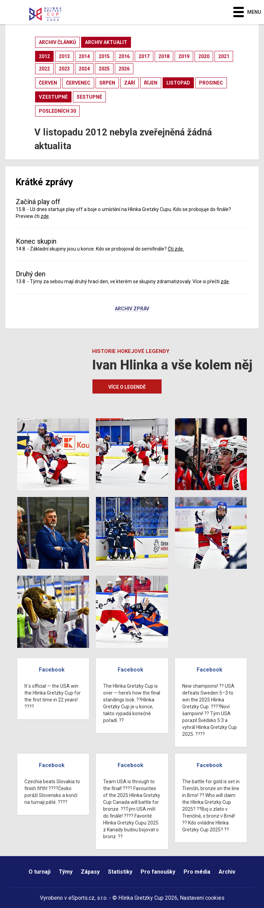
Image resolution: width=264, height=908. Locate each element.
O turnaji (40, 871)
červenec (78, 83)
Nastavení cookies (202, 898)
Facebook (52, 669)
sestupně (89, 97)
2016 (124, 56)
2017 (144, 56)
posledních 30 (57, 111)
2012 (44, 56)
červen (48, 83)
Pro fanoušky (158, 871)
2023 (64, 68)
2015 (104, 56)
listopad (178, 83)
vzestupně (53, 97)
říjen (150, 83)
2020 (203, 56)
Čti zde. (176, 249)
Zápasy (90, 871)
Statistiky (120, 871)
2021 (223, 56)
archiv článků (57, 42)
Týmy (66, 871)
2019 (183, 56)
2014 (84, 56)
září (129, 83)
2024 (84, 68)
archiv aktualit (106, 42)
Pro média (197, 871)
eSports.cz (81, 898)
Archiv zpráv (132, 309)
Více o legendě (127, 387)
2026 (124, 68)
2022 (44, 68)
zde (45, 216)
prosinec (211, 83)
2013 (64, 56)
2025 (104, 68)
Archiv (227, 871)
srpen (107, 83)
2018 (163, 56)
